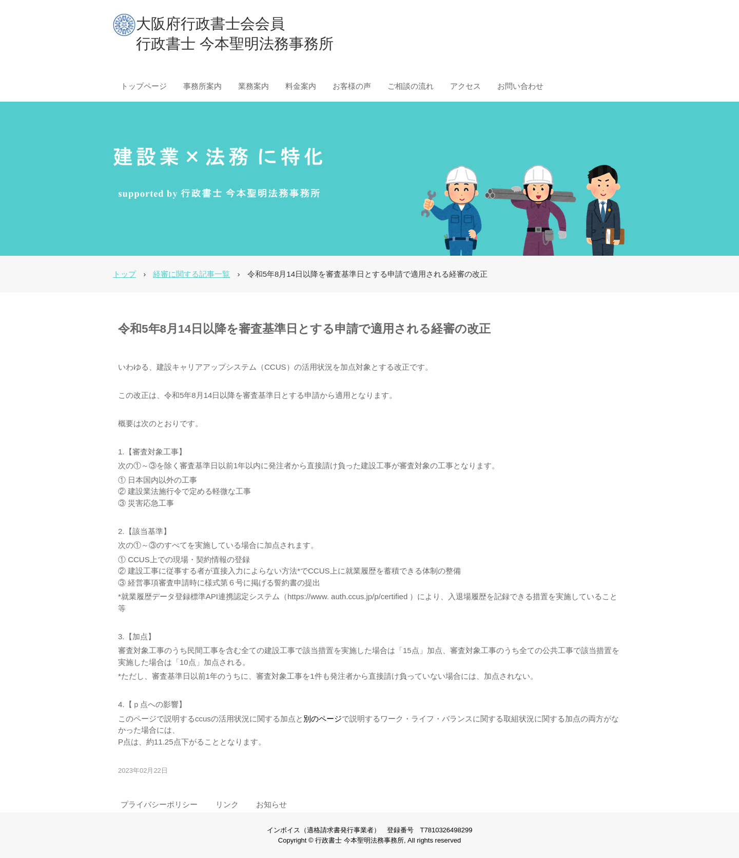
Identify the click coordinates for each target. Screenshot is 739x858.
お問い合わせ (520, 86)
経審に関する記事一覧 (191, 274)
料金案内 (300, 86)
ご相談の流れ (410, 86)
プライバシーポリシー (159, 804)
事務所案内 (202, 86)
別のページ (322, 718)
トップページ (144, 86)
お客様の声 (352, 86)
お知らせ (271, 804)
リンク (227, 804)
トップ (124, 274)
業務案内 (253, 86)
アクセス (465, 86)
